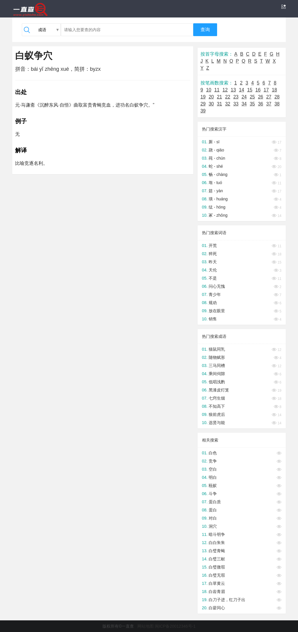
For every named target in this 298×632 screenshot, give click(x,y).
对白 (213, 518)
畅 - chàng (218, 174)
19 (203, 96)
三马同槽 (217, 365)
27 (269, 96)
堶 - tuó (215, 182)
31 (219, 103)
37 (269, 103)
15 (249, 89)
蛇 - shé (216, 166)
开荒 (213, 245)
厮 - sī (214, 142)
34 (244, 103)
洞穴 (213, 526)
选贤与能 (217, 422)
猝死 (213, 253)
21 (219, 96)
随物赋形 (217, 357)
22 (227, 96)
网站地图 (145, 626)
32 (227, 103)
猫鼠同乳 (217, 349)
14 (241, 89)
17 (266, 89)
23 (236, 96)
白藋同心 (217, 607)
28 (277, 96)
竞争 (213, 461)
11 (216, 89)
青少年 (215, 294)
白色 (213, 453)
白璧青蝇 (217, 550)
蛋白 (213, 510)
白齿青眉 (217, 591)
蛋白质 (215, 501)
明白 (213, 477)
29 (203, 103)
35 (252, 103)
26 (260, 96)
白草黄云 (217, 583)
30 (211, 103)
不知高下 (217, 406)
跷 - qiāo (216, 150)
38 (277, 103)
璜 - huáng (218, 199)
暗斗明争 (217, 534)
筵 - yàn (216, 190)
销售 (213, 319)
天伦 (213, 270)
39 (203, 110)
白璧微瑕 (217, 567)
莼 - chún (217, 158)
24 (244, 96)
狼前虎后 (217, 414)
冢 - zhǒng (218, 215)
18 (274, 89)
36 (260, 103)
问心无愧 (217, 286)
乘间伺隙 (217, 373)
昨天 (213, 261)
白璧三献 (217, 559)
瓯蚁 (213, 485)
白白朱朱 (217, 542)
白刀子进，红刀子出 (227, 599)
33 (236, 103)
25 (252, 96)
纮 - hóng (217, 207)
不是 (213, 278)
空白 (213, 469)
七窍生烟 (217, 398)
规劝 (213, 302)
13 (233, 89)
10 (208, 89)
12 (225, 89)
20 (211, 96)
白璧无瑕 (217, 575)
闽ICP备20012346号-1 (175, 626)
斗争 (213, 493)
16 (258, 89)
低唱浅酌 (217, 381)
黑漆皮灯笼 (219, 390)
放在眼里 (217, 310)
